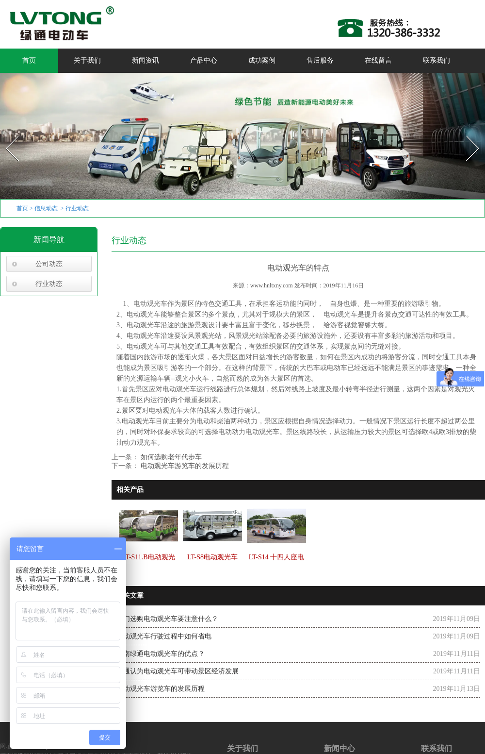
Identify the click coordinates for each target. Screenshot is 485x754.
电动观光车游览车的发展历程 (184, 465)
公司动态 (49, 264)
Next (467, 133)
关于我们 (87, 60)
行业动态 (49, 283)
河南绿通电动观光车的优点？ (160, 653)
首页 (29, 60)
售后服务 (320, 60)
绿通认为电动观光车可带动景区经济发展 (177, 671)
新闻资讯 (145, 60)
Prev (6, 133)
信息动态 (46, 208)
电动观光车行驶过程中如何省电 (163, 636)
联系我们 (436, 60)
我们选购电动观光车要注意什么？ (167, 618)
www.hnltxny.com (271, 285)
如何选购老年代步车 (170, 457)
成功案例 (261, 60)
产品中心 (203, 60)
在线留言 (378, 60)
